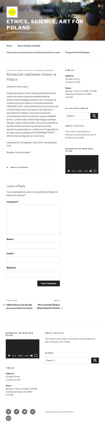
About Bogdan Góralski (29, 46)
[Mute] (90, 171)
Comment (13, 202)
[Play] (69, 171)
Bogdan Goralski (43, 70)
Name (10, 239)
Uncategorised (19, 167)
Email (10, 253)
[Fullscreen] (95, 171)
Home (9, 46)
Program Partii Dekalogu (77, 52)
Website (11, 267)
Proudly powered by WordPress (59, 412)
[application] (81, 164)
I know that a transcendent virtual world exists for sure (33, 52)
